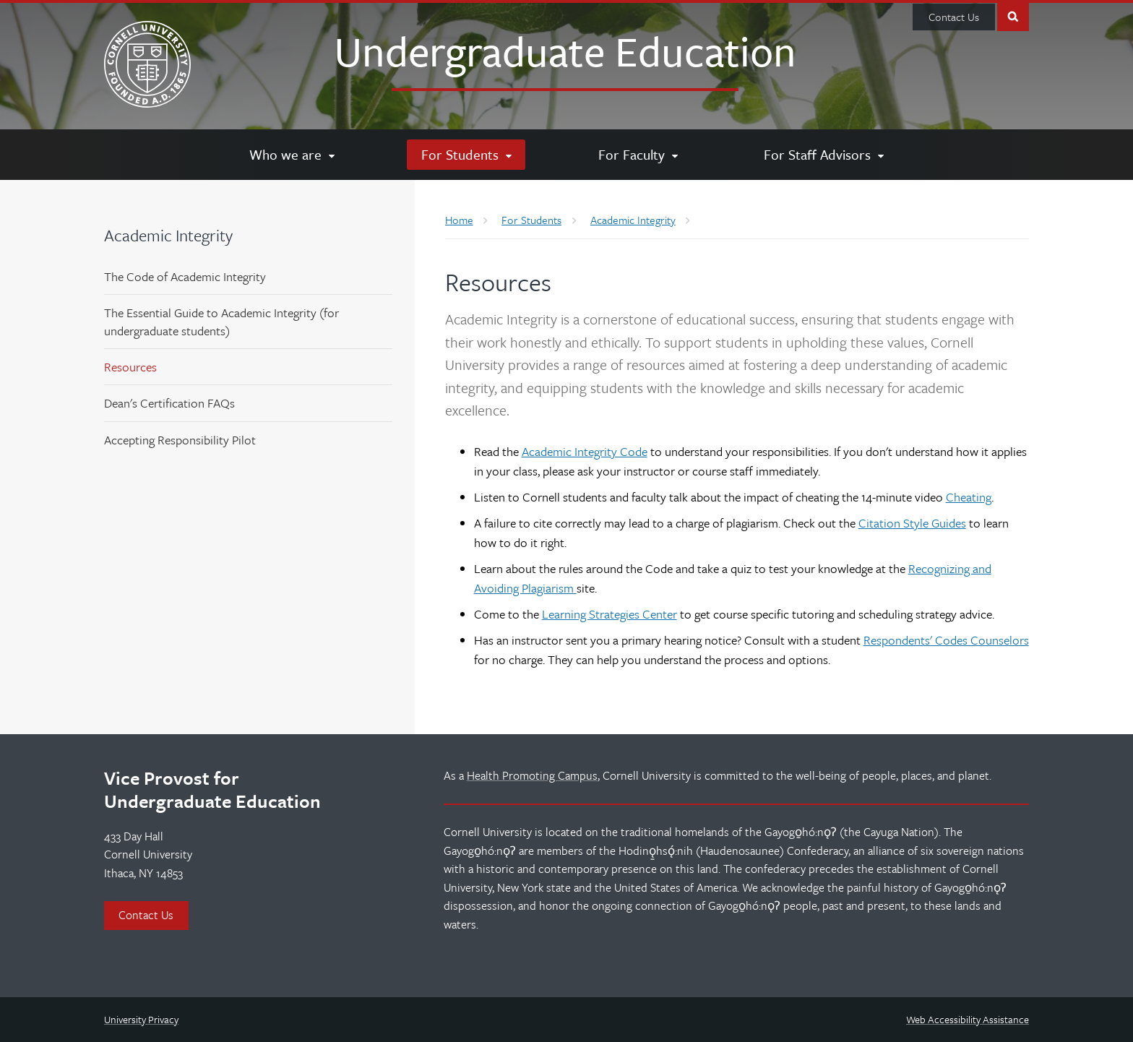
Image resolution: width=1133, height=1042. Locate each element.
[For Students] (466, 154)
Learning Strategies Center (609, 614)
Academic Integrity (168, 235)
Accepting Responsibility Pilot (180, 440)
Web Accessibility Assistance (967, 1019)
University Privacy (141, 1019)
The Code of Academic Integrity (185, 276)
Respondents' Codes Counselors (946, 640)
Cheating (968, 497)
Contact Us (954, 17)
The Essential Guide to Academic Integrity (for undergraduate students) (221, 321)
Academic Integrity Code (584, 451)
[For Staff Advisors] (823, 154)
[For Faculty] (638, 154)
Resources (130, 367)
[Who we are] (291, 154)
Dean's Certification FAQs (169, 403)
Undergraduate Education (565, 50)
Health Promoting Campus (532, 775)
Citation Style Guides (912, 523)
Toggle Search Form (1013, 15)
